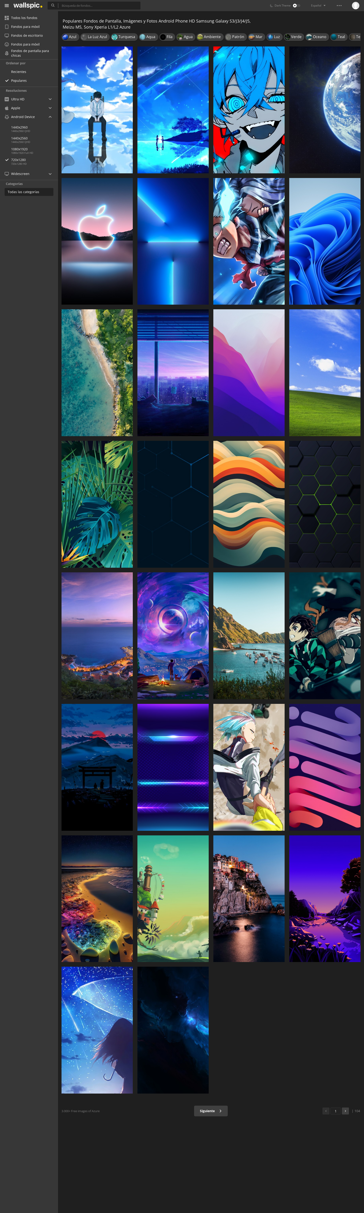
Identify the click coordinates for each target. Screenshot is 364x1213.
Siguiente (211, 1111)
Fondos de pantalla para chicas (27, 53)
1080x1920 (19, 149)
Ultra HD (14, 99)
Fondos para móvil (22, 26)
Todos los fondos (21, 18)
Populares (19, 80)
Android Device (20, 117)
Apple (12, 108)
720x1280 (34, 160)
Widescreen (17, 173)
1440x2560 (19, 138)
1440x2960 (19, 127)
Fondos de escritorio (24, 35)
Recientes (18, 71)
